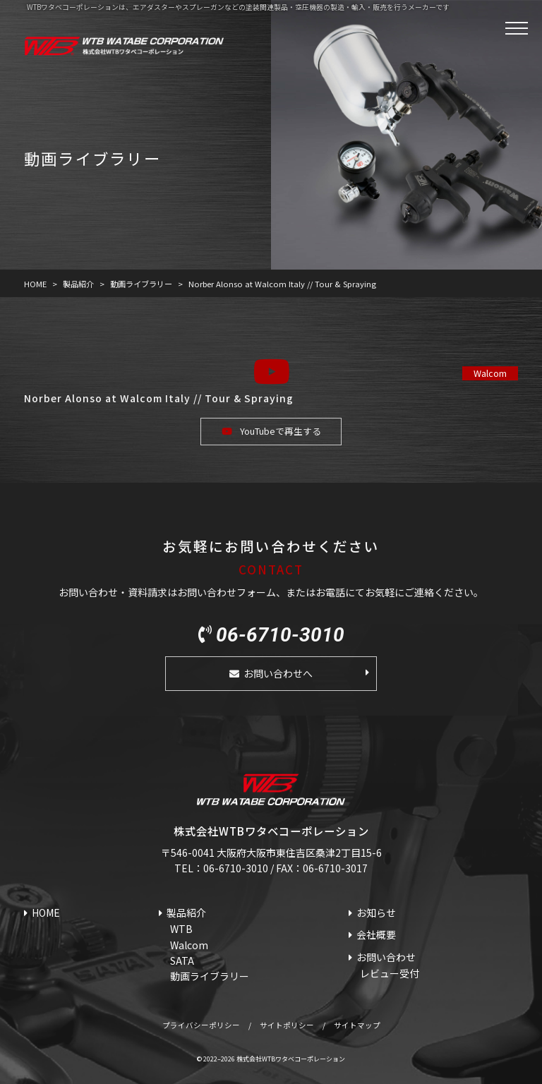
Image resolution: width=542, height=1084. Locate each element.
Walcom (490, 373)
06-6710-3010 (280, 635)
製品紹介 (186, 912)
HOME (46, 912)
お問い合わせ (386, 957)
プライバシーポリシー (201, 1025)
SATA (182, 960)
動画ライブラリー (209, 976)
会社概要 (376, 934)
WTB (181, 929)
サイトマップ (357, 1025)
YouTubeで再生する (280, 431)
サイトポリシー (287, 1025)
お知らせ (376, 912)
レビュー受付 (389, 973)
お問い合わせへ (278, 673)
